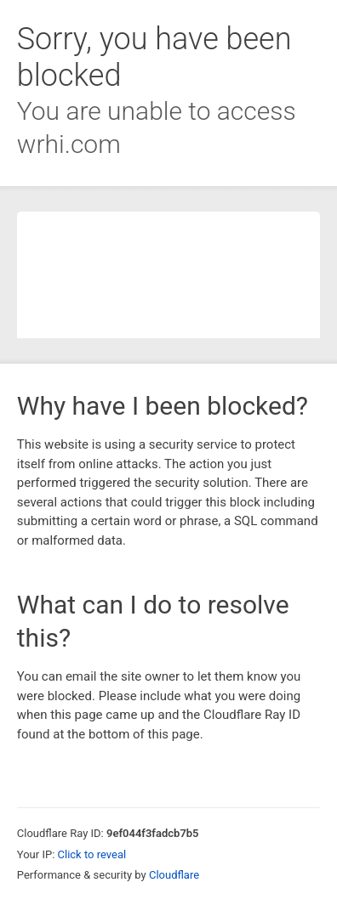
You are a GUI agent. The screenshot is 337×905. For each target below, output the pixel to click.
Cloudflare (174, 874)
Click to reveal (92, 854)
